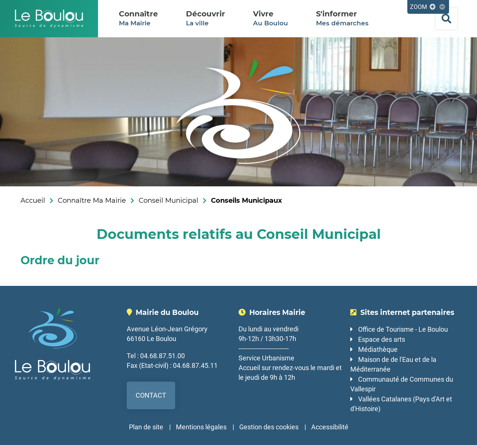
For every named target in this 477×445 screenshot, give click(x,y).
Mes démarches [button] (342, 18)
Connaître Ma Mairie (92, 200)
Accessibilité (329, 427)
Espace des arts (381, 339)
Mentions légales (201, 427)
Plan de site (146, 427)
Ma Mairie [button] (138, 18)
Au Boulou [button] (270, 18)
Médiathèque (378, 349)
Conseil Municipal (168, 200)
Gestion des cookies (268, 427)
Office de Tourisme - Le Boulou (403, 329)
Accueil (32, 200)
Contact (151, 395)
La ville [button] (205, 18)
